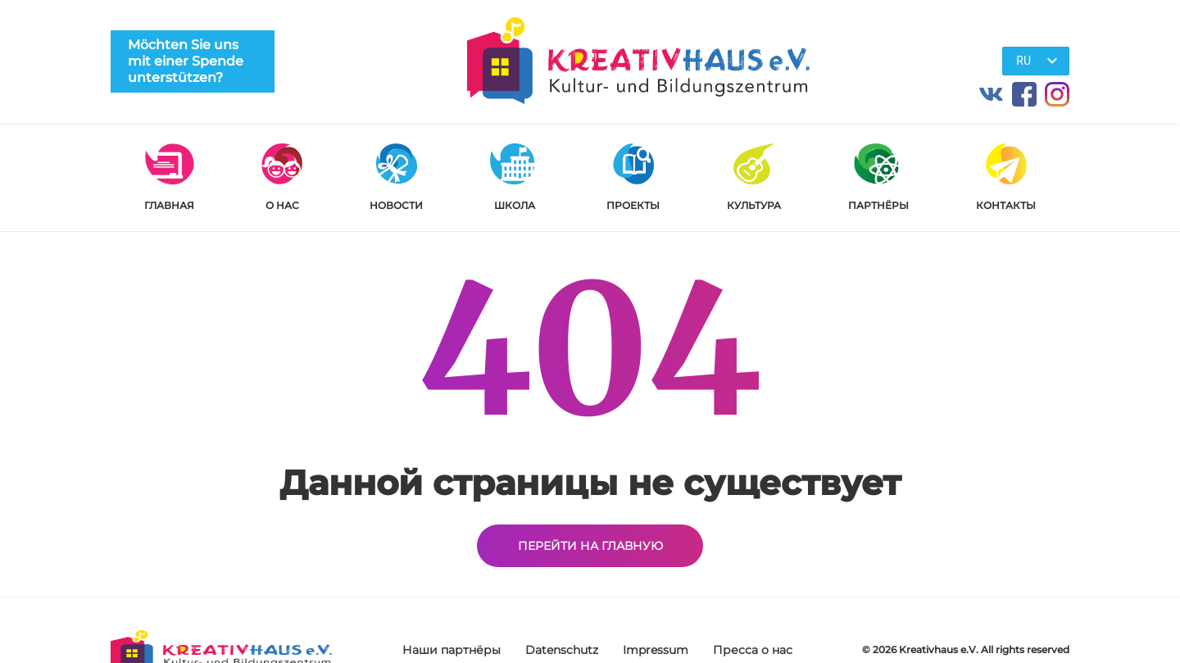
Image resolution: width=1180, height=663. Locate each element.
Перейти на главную (590, 545)
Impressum (655, 650)
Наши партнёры (451, 650)
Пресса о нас (752, 650)
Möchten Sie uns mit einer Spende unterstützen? (185, 61)
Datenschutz (561, 650)
